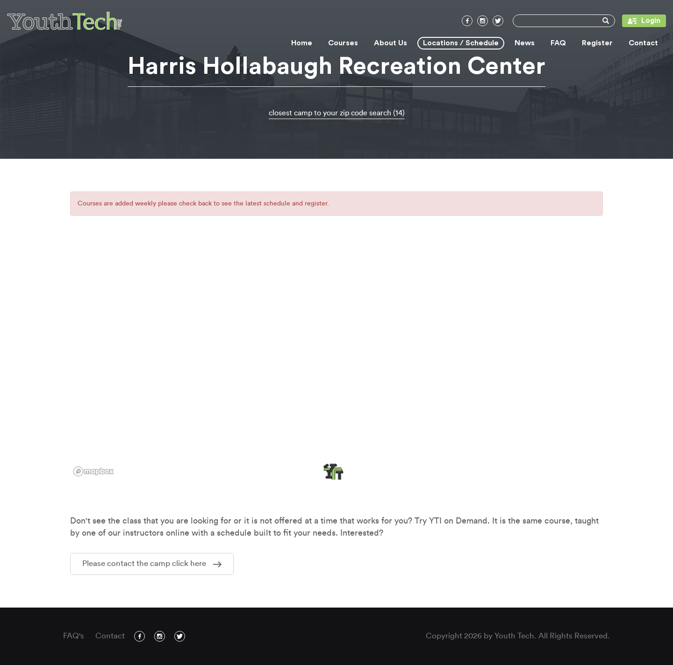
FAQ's (73, 636)
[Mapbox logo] (93, 471)
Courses (343, 43)
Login (641, 20)
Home (301, 43)
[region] (336, 363)
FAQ (558, 43)
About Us (390, 43)
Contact (643, 43)
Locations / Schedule (461, 43)
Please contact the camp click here (152, 563)
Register (597, 43)
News (525, 43)
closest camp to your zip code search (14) (337, 113)
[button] (332, 474)
